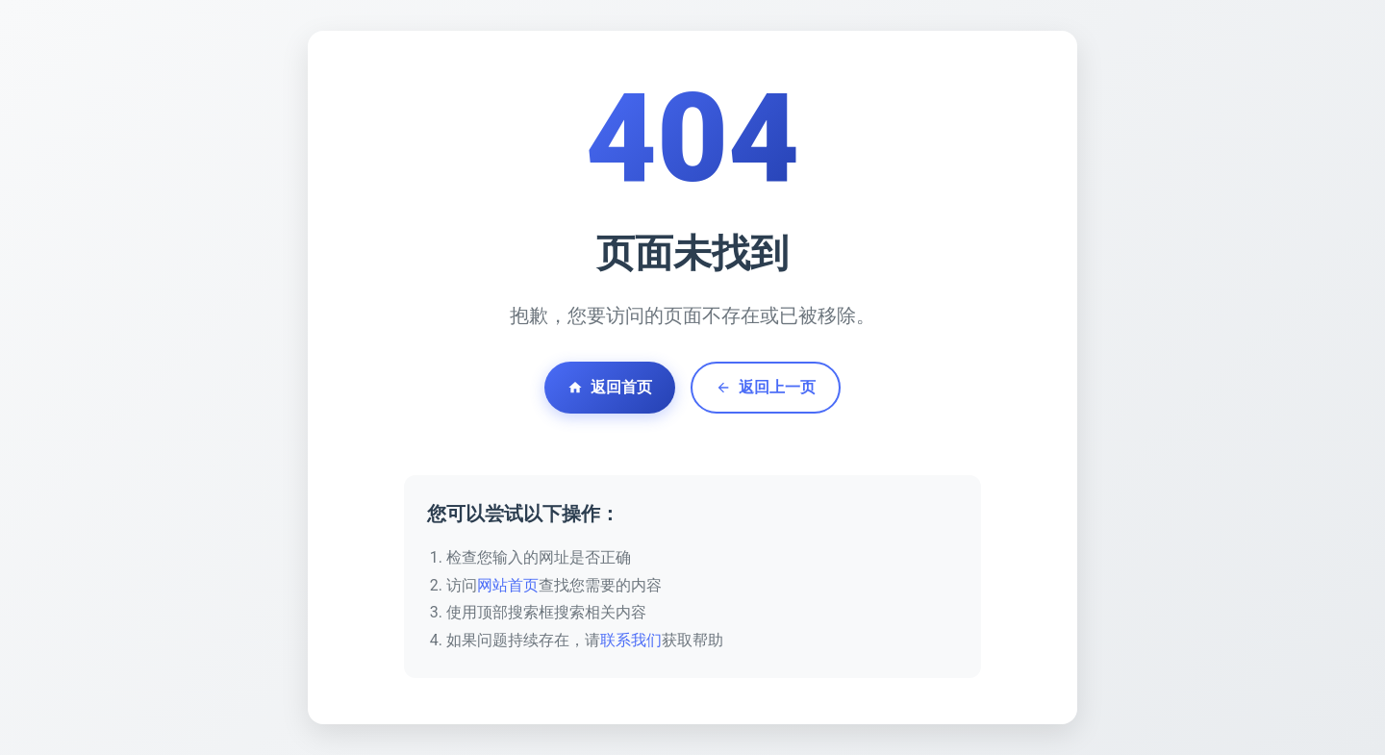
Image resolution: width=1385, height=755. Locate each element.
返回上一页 (766, 387)
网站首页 (508, 585)
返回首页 (609, 387)
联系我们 (631, 640)
